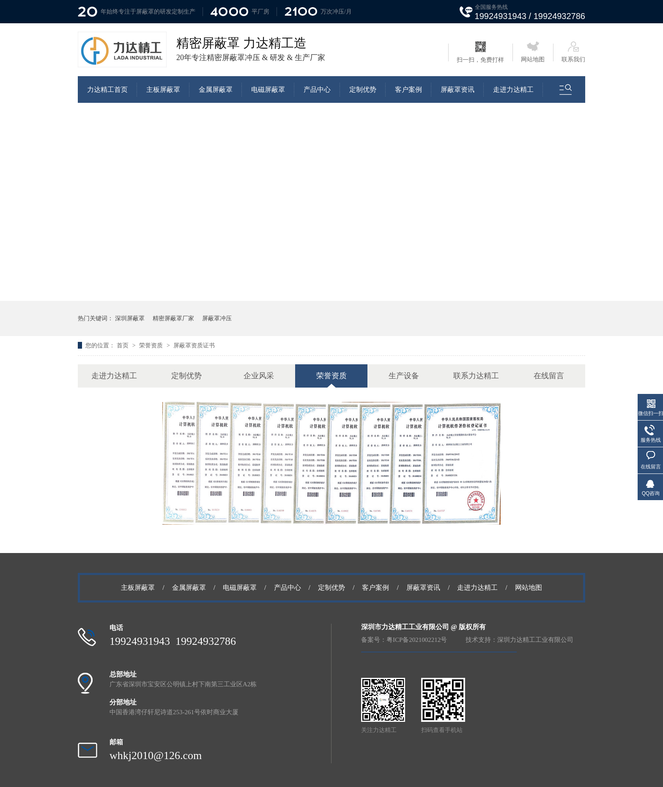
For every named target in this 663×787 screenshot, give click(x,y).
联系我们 (573, 52)
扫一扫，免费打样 (480, 52)
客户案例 (408, 89)
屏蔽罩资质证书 (194, 345)
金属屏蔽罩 (216, 89)
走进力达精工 (513, 89)
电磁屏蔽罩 (268, 89)
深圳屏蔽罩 (130, 318)
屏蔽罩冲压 (217, 318)
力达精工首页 (107, 89)
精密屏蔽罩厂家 (173, 318)
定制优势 (362, 89)
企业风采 (259, 375)
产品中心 (317, 89)
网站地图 (533, 52)
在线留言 (549, 375)
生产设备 (404, 375)
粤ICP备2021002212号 (416, 639)
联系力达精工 (476, 375)
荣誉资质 (151, 345)
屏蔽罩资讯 (457, 89)
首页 (123, 345)
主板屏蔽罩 (163, 89)
